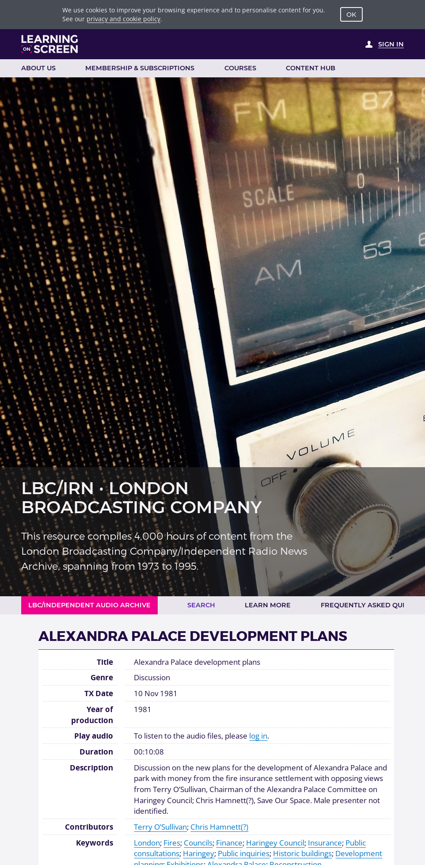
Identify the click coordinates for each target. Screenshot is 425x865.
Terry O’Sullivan (160, 826)
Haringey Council (275, 842)
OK (351, 15)
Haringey (198, 853)
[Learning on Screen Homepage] (50, 43)
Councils (198, 842)
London (147, 842)
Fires (171, 842)
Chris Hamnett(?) (219, 826)
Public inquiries (243, 853)
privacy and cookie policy (123, 19)
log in (258, 735)
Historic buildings (302, 853)
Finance (229, 842)
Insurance (325, 842)
